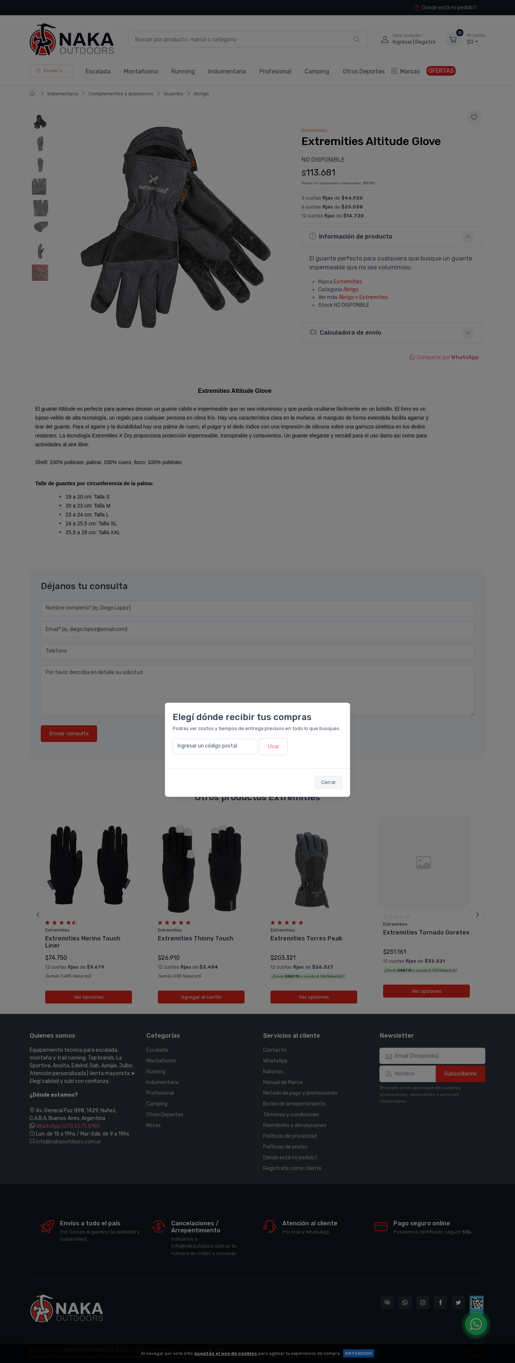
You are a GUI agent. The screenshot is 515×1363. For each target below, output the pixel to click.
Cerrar (328, 782)
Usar (273, 746)
